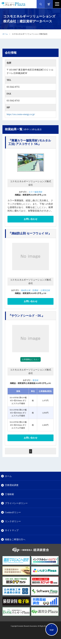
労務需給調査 (12, 485)
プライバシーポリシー (16, 503)
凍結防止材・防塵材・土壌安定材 (35, 290)
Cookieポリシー (13, 512)
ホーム (5, 34)
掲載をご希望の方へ (15, 539)
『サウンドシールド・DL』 (26, 315)
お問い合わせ (30, 219)
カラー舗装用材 (35, 192)
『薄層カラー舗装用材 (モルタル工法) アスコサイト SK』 (29, 142)
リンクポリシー (13, 521)
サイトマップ (12, 530)
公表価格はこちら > (30, 359)
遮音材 (35, 380)
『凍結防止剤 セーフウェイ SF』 (29, 233)
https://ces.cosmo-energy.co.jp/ (21, 114)
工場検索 (9, 494)
